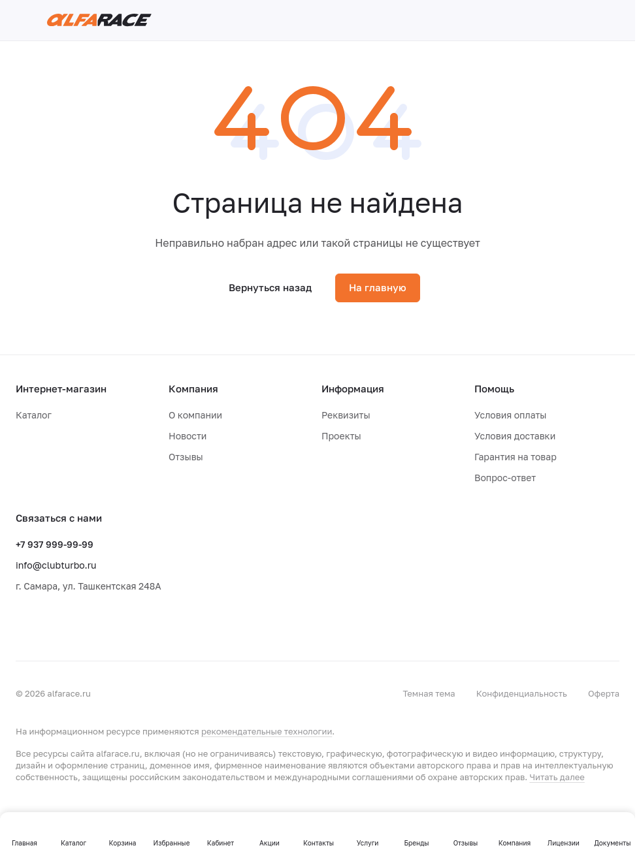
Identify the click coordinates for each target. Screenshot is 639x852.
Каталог (34, 414)
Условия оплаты (510, 414)
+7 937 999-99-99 (54, 544)
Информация (352, 388)
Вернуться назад (270, 287)
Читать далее (556, 777)
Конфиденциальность (521, 693)
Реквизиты (345, 414)
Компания (193, 388)
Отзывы (186, 456)
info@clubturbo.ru (56, 565)
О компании (195, 414)
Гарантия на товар (515, 456)
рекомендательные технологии (266, 731)
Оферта (603, 693)
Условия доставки (514, 435)
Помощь (494, 388)
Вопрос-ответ (505, 477)
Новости (187, 435)
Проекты (341, 435)
